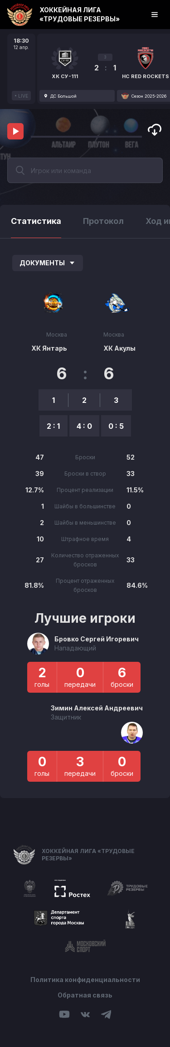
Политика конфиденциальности (85, 979)
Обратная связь (85, 995)
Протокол (103, 221)
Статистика (36, 221)
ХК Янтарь (49, 348)
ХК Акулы (119, 348)
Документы (47, 263)
